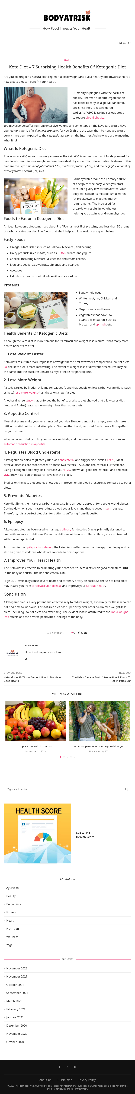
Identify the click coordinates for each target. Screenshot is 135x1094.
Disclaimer (64, 1080)
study (29, 400)
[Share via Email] (85, 632)
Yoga (9, 945)
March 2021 (14, 1001)
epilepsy (65, 529)
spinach (101, 324)
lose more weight (26, 392)
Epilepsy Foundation (39, 547)
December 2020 (16, 1025)
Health (10, 920)
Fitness (11, 912)
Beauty (11, 896)
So (5, 367)
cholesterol (67, 460)
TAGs (110, 460)
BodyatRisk (13, 904)
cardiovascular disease (47, 586)
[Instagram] (121, 43)
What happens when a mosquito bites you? (99, 746)
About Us (45, 1080)
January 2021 (15, 1017)
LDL (6, 475)
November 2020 (16, 1034)
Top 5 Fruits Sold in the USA (35, 746)
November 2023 (16, 968)
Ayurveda (12, 888)
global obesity (95, 117)
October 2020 (15, 1042)
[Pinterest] (124, 43)
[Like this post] (74, 632)
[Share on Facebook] (78, 632)
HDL (67, 470)
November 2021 (16, 976)
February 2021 (15, 1009)
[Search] (129, 43)
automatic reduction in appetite (25, 444)
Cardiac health (95, 586)
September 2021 (17, 993)
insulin (107, 508)
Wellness (12, 937)
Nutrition (12, 929)
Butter (61, 253)
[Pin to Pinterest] (82, 632)
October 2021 (15, 985)
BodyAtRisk (32, 645)
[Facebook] (117, 43)
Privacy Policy (87, 1080)
